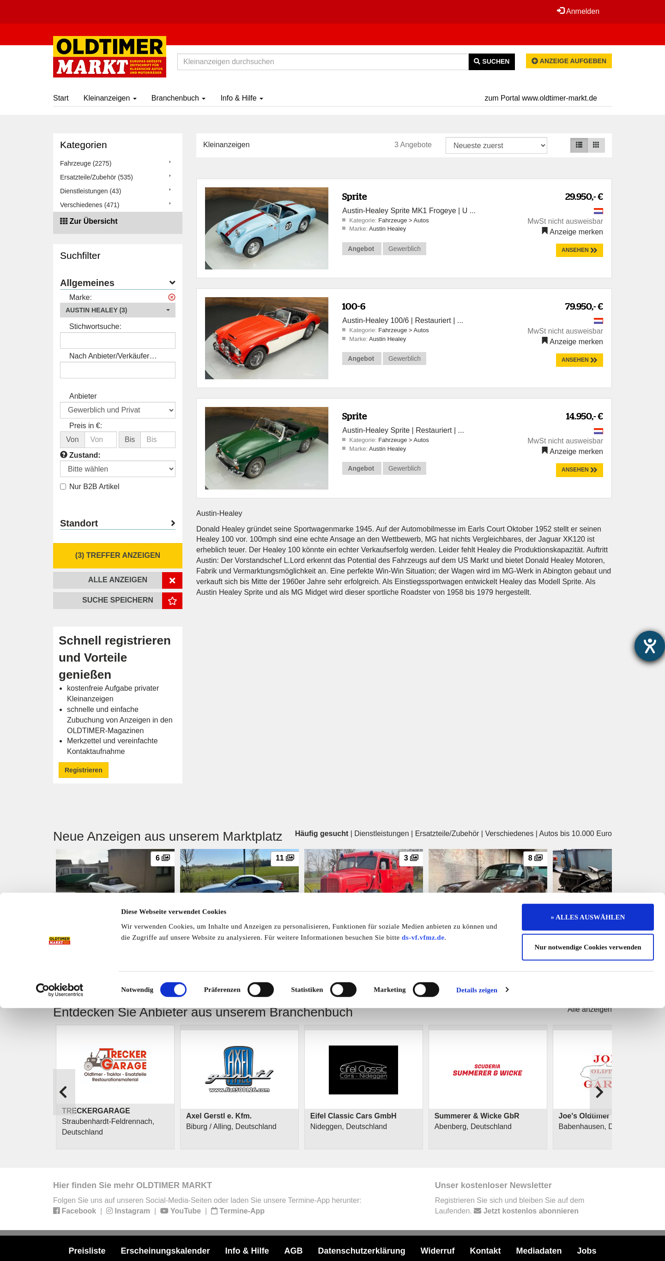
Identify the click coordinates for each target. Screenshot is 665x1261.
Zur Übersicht (93, 221)
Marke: (80, 297)
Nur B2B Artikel (89, 486)
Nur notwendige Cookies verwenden (588, 1200)
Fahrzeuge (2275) (85, 163)
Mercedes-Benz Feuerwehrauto (357, 930)
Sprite (354, 196)
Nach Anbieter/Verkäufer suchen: (109, 357)
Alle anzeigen (590, 1009)
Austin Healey (387, 228)
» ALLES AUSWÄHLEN (588, 1170)
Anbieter (83, 396)
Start (61, 98)
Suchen (491, 61)
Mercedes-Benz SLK (217, 930)
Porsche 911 (453, 930)
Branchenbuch (178, 98)
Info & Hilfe (241, 98)
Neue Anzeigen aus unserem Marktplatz (168, 836)
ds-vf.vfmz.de (423, 1190)
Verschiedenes (509, 833)
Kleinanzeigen (110, 98)
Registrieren (84, 770)
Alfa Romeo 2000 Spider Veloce (109, 930)
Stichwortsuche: (95, 326)
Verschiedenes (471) (89, 205)
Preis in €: (85, 426)
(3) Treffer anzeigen (117, 555)
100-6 (353, 306)
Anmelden (577, 11)
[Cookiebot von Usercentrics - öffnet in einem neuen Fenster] (59, 1243)
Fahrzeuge (393, 220)
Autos (421, 220)
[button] (117, 310)
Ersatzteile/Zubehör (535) (96, 177)
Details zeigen (476, 1243)
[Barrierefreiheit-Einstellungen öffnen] (650, 646)
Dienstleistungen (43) (90, 191)
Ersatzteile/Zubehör (447, 833)
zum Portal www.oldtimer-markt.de (540, 98)
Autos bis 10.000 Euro (575, 833)
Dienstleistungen (381, 833)
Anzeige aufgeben (569, 61)
